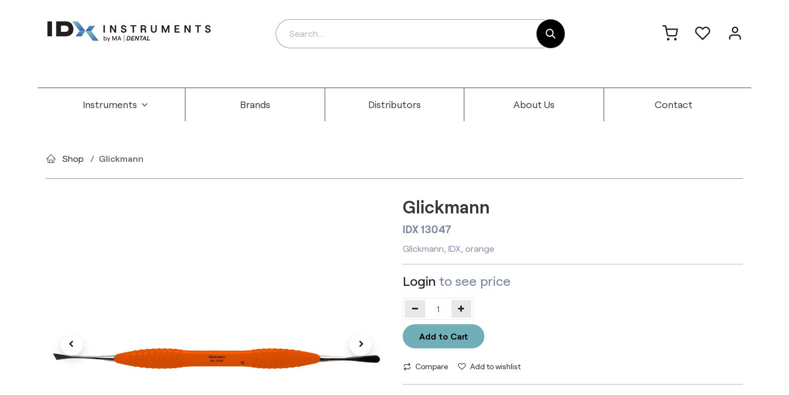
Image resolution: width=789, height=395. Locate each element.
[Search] (550, 33)
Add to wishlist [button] (489, 366)
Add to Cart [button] (443, 336)
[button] (71, 345)
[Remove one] (415, 309)
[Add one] (461, 309)
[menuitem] (115, 105)
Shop (73, 158)
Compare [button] (425, 366)
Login (419, 281)
